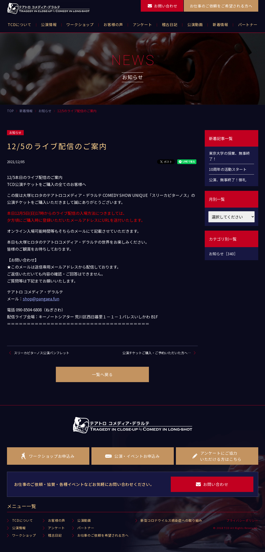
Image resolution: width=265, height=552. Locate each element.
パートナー (85, 527)
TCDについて (22, 520)
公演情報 (19, 527)
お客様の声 (56, 520)
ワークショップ (24, 535)
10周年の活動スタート (228, 169)
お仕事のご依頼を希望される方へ (103, 535)
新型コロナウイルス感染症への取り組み (171, 520)
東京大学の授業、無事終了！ (229, 156)
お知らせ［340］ (223, 253)
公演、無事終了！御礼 (227, 179)
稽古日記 (55, 535)
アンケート (56, 527)
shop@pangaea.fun (41, 299)
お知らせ (15, 132)
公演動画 (84, 520)
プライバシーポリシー (242, 520)
